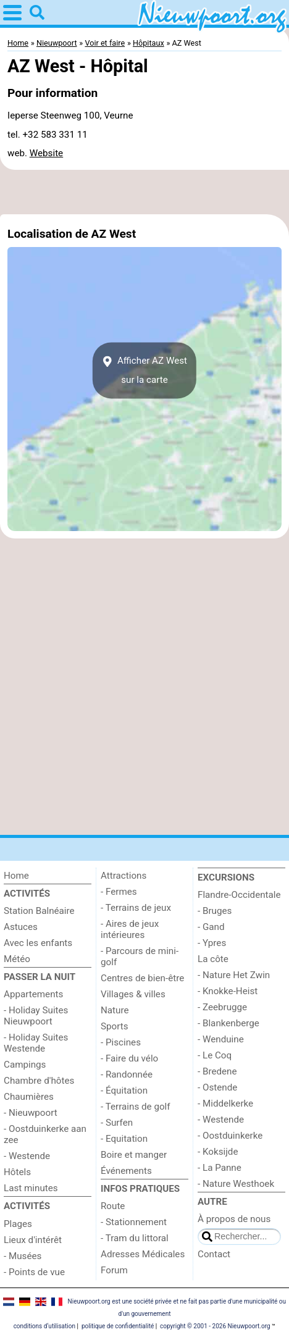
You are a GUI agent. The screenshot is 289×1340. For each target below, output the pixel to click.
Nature (115, 1010)
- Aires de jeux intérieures (130, 929)
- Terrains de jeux (136, 907)
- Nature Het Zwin (234, 975)
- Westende (27, 1156)
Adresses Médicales (143, 1254)
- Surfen (117, 1122)
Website (46, 153)
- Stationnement (134, 1222)
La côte (213, 959)
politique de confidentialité (118, 1326)
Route (113, 1206)
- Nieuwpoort (30, 1112)
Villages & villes (133, 994)
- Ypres (212, 942)
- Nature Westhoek (236, 1183)
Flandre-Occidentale (239, 894)
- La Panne (219, 1167)
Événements (126, 1170)
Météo (17, 959)
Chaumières (29, 1096)
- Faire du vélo (129, 1058)
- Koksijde (218, 1151)
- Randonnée (127, 1074)
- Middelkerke (225, 1103)
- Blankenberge (228, 1023)
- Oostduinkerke (230, 1135)
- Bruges (215, 910)
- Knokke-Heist (228, 991)
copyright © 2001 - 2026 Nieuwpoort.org (215, 1326)
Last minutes (31, 1188)
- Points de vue (34, 1272)
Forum (114, 1270)
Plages (18, 1223)
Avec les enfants (38, 942)
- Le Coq (215, 1055)
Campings (25, 1064)
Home (16, 875)
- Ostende (217, 1087)
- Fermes (119, 891)
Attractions (123, 875)
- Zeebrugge (222, 1007)
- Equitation (124, 1138)
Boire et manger (134, 1154)
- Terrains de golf (135, 1106)
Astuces (21, 926)
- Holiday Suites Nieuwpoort (36, 1016)
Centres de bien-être (142, 978)
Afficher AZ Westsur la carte (144, 370)
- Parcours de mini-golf (139, 956)
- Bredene (217, 1071)
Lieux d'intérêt (33, 1240)
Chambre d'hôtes (39, 1080)
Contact (214, 1254)
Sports (114, 1026)
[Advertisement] (144, 192)
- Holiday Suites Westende (36, 1043)
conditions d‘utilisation (44, 1326)
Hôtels (17, 1172)
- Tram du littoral (135, 1238)
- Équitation (124, 1090)
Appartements (33, 994)
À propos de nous (234, 1219)
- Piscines (121, 1042)
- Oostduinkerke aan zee (45, 1134)
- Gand (211, 926)
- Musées (22, 1256)
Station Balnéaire (39, 910)
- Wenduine (221, 1039)
